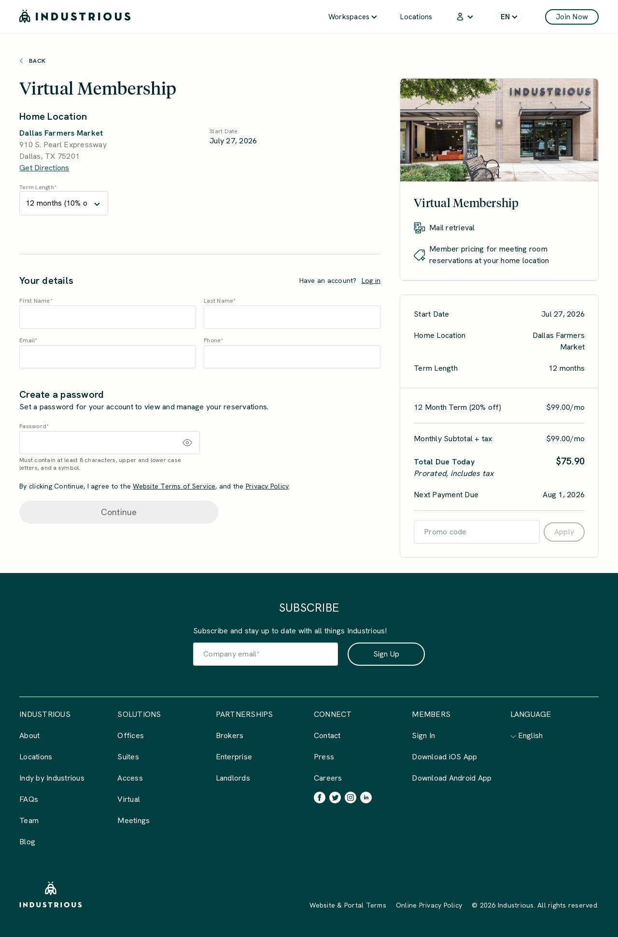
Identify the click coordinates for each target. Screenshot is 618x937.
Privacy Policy (267, 486)
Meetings (133, 820)
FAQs (28, 799)
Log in (371, 280)
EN (509, 17)
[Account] (464, 16)
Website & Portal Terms (347, 905)
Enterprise (234, 757)
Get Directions (44, 168)
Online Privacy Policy (429, 905)
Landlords (233, 778)
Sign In (423, 735)
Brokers (230, 735)
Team (29, 820)
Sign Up (386, 654)
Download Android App (452, 778)
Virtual (128, 799)
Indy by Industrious (51, 778)
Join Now (572, 17)
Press (324, 757)
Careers (328, 778)
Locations (416, 17)
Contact (327, 735)
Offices (130, 735)
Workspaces (353, 17)
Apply (564, 532)
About (29, 735)
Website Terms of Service (174, 486)
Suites (128, 757)
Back (32, 61)
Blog (27, 842)
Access (130, 778)
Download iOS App (444, 757)
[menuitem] (353, 16)
